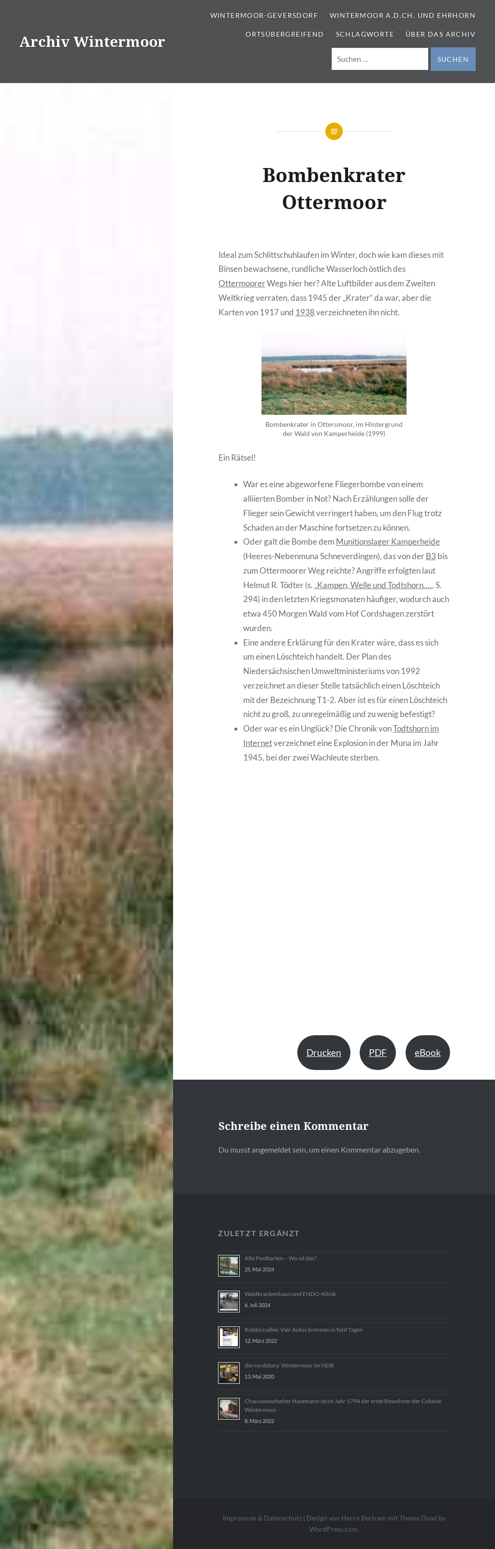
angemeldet (271, 1149)
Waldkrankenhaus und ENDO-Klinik (290, 1293)
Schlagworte (365, 34)
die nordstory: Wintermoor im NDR (289, 1365)
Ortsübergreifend (285, 34)
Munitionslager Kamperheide (388, 541)
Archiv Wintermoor (92, 41)
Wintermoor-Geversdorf (264, 15)
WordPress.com (333, 1529)
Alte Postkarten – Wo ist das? (281, 1258)
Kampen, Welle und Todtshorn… (373, 585)
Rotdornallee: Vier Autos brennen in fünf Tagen (304, 1329)
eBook (428, 1052)
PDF (378, 1052)
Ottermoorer (241, 283)
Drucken (323, 1052)
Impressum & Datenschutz (262, 1518)
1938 (305, 312)
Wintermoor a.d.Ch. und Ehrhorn (403, 15)
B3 (431, 556)
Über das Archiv (441, 34)
